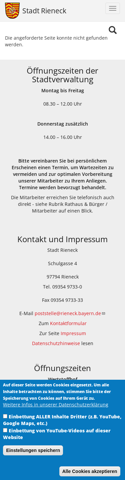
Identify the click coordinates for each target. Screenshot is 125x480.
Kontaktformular (68, 323)
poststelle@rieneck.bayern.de (70, 313)
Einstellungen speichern (33, 458)
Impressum (73, 333)
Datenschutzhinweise (56, 343)
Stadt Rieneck (44, 10)
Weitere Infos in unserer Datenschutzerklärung (55, 412)
